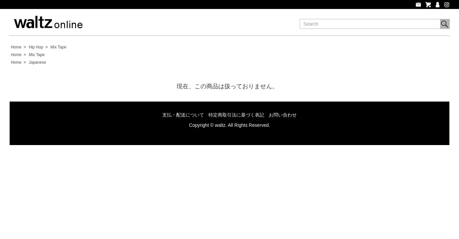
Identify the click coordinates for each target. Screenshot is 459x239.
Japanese (37, 62)
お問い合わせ (283, 115)
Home (16, 47)
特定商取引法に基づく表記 (236, 115)
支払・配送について (183, 115)
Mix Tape (58, 47)
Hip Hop (36, 47)
